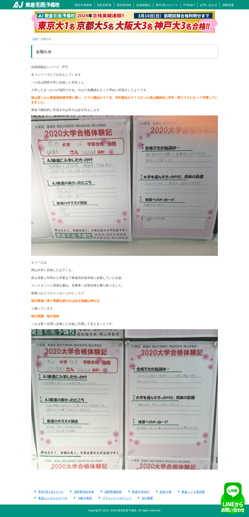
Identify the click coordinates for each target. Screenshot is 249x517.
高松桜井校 (124, 5)
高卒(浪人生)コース (50, 491)
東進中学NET (141, 491)
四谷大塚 (165, 491)
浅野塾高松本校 (84, 491)
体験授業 (228, 5)
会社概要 (147, 498)
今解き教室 (84, 498)
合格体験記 (143, 5)
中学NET (189, 5)
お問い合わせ (208, 5)
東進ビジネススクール (52, 498)
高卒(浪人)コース (167, 5)
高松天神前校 (83, 5)
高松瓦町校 (104, 5)
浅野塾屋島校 (113, 491)
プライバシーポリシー (116, 498)
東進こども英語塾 (193, 491)
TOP (35, 38)
